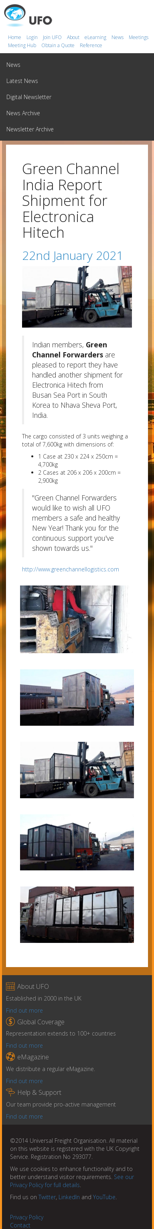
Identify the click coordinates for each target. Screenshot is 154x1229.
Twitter (47, 1197)
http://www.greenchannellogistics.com (70, 569)
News (118, 37)
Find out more (24, 1010)
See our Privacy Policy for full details (72, 1181)
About (74, 37)
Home (15, 37)
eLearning (96, 37)
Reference (91, 45)
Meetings (138, 37)
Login (32, 37)
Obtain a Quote (58, 45)
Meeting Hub (22, 45)
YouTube (104, 1197)
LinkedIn (69, 1197)
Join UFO (53, 37)
